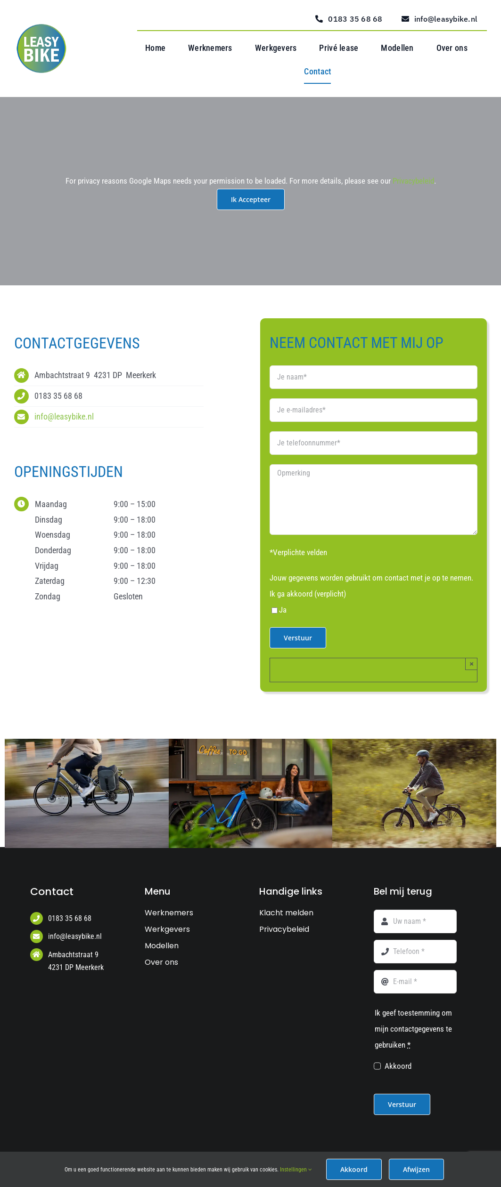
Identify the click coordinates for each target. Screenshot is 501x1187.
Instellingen (296, 1169)
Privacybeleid (413, 181)
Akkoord (398, 1066)
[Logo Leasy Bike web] (43, 27)
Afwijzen (416, 1169)
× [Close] (471, 664)
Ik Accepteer (251, 199)
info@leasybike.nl (64, 416)
